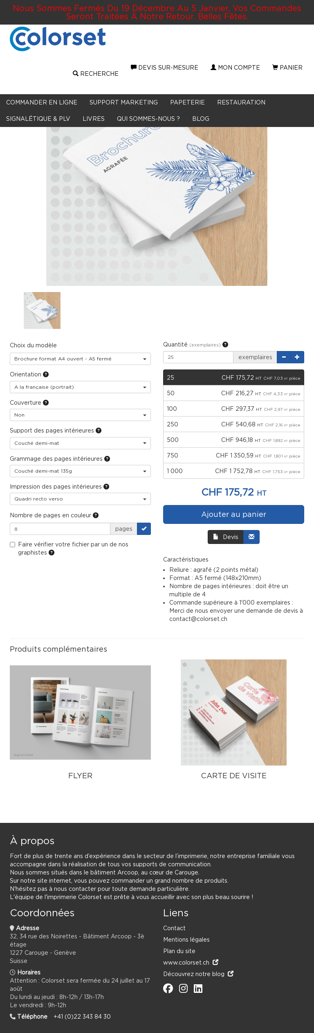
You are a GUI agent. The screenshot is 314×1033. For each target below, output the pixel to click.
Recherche (96, 74)
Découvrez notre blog (198, 974)
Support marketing (124, 102)
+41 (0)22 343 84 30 (82, 1016)
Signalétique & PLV (38, 119)
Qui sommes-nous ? (148, 119)
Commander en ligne (41, 102)
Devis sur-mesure (164, 67)
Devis (225, 537)
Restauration (241, 102)
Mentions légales (186, 939)
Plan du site (179, 951)
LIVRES (94, 119)
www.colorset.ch (190, 962)
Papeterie (187, 102)
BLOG (200, 119)
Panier (287, 67)
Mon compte (235, 67)
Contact (174, 928)
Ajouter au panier (233, 514)
